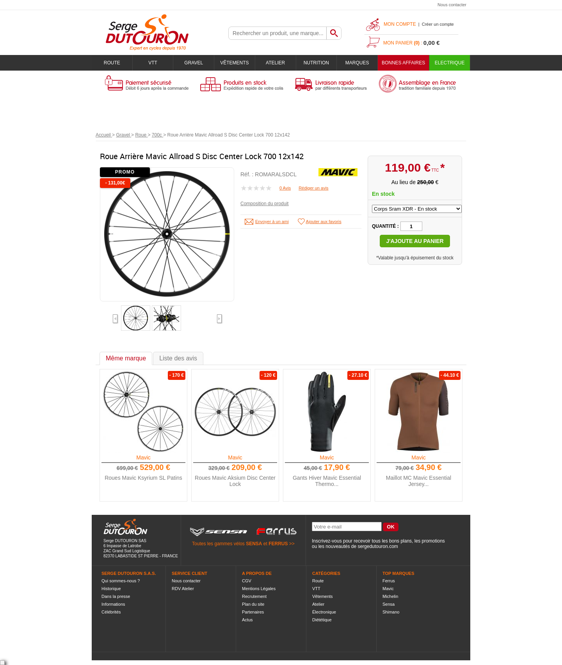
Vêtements (234, 63)
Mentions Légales (259, 588)
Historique (111, 588)
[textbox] (277, 33)
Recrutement (254, 596)
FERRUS (278, 543)
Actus (247, 619)
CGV (246, 580)
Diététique (322, 619)
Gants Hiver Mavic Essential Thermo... (327, 481)
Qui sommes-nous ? (120, 580)
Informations (113, 604)
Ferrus (388, 580)
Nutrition (316, 63)
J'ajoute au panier (414, 241)
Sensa (388, 604)
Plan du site (253, 604)
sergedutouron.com (377, 546)
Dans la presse (115, 596)
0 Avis (285, 188)
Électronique (324, 612)
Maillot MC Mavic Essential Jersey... (418, 481)
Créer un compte (438, 24)
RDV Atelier (183, 588)
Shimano (390, 612)
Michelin (390, 596)
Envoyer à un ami (272, 221)
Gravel (193, 63)
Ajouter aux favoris (323, 221)
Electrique (450, 63)
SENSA (254, 543)
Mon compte (400, 24)
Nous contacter (452, 4)
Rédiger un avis (313, 188)
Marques (357, 63)
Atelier (275, 63)
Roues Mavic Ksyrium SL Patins (143, 478)
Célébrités (111, 612)
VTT (152, 63)
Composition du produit (264, 203)
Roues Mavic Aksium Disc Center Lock (235, 481)
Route (112, 63)
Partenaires (253, 612)
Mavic (143, 457)
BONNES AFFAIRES (403, 63)
